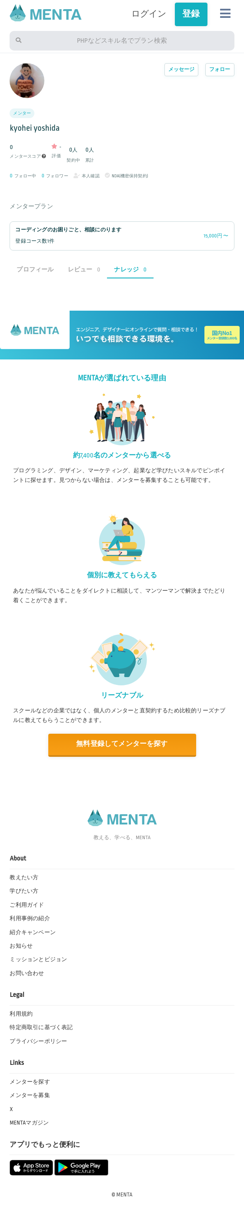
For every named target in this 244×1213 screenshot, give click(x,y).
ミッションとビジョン (38, 959)
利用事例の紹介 (30, 918)
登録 (191, 14)
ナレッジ (130, 269)
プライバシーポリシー (38, 1041)
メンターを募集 (30, 1095)
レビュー (84, 269)
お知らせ (21, 946)
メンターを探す (30, 1082)
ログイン (149, 14)
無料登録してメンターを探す (122, 744)
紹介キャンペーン (33, 932)
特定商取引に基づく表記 (41, 1027)
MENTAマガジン (29, 1123)
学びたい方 (24, 891)
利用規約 (21, 1014)
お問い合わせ (27, 973)
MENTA (125, 1195)
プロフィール (35, 269)
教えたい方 (24, 877)
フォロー (220, 69)
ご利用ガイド (27, 905)
